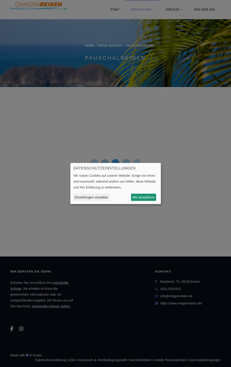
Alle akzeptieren (143, 197)
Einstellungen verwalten (91, 197)
